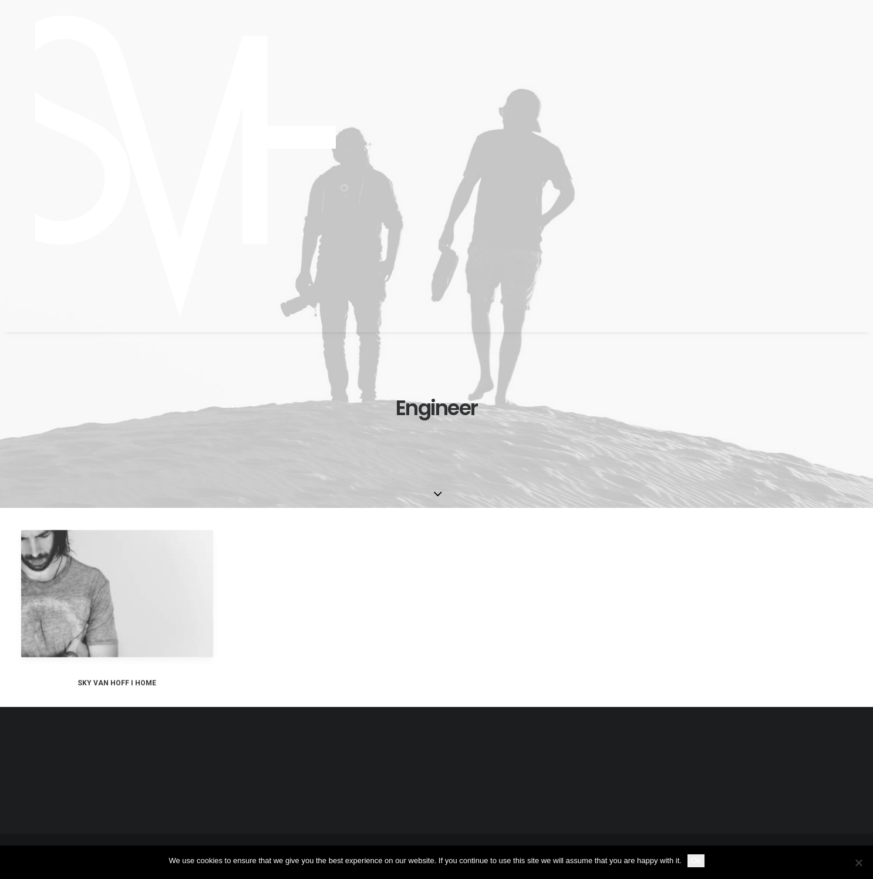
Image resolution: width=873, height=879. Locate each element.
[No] (858, 862)
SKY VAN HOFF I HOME (116, 695)
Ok (696, 860)
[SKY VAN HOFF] (171, 166)
